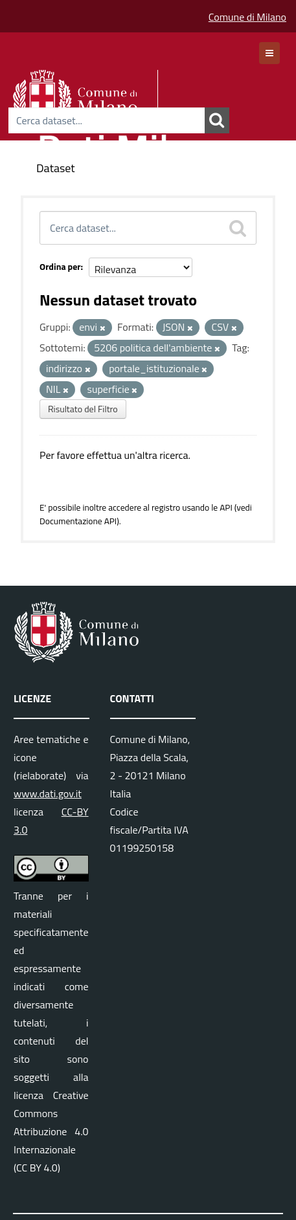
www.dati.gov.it (48, 793)
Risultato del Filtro (83, 409)
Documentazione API (78, 521)
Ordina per (60, 266)
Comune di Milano (247, 17)
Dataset (55, 168)
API (226, 507)
